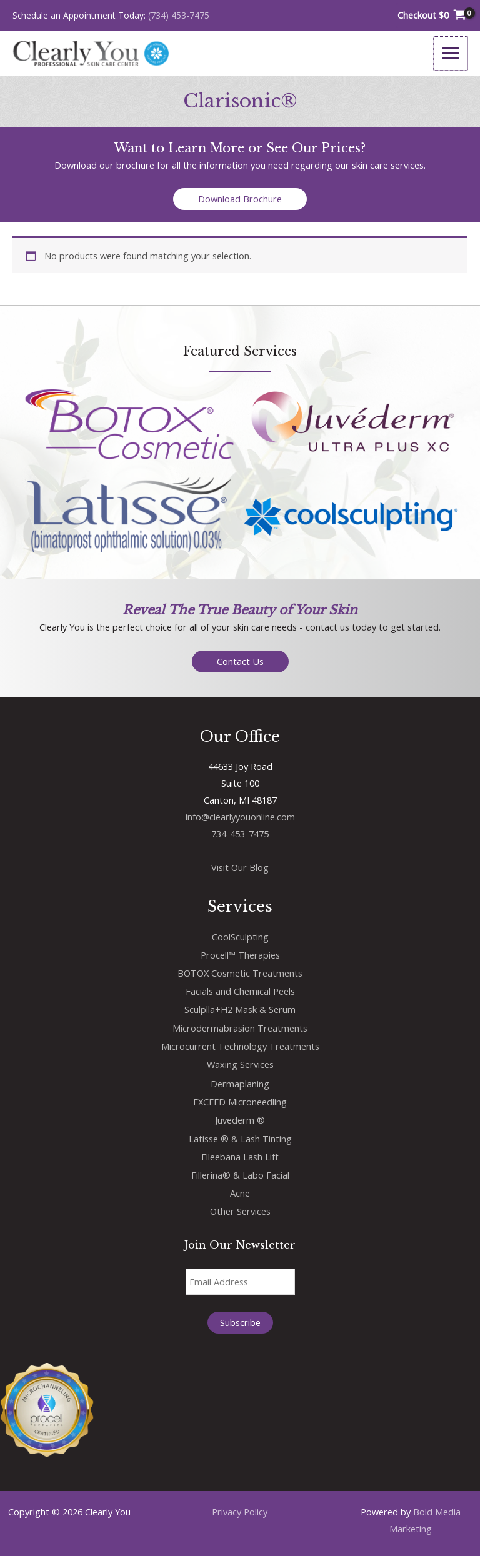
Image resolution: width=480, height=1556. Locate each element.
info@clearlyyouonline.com (240, 816)
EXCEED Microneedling (240, 1101)
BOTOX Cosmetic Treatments (240, 973)
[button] (240, 199)
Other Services (240, 1211)
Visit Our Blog (240, 867)
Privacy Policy (240, 1511)
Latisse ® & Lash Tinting (240, 1138)
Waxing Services (240, 1064)
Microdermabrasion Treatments (240, 1028)
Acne (240, 1193)
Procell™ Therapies (240, 955)
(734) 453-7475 (178, 15)
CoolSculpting (240, 936)
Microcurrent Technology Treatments (240, 1046)
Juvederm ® (240, 1120)
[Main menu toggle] (451, 53)
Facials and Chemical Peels (240, 991)
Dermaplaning (240, 1083)
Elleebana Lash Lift (240, 1156)
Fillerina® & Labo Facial (240, 1175)
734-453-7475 (240, 833)
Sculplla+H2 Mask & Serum (240, 1009)
